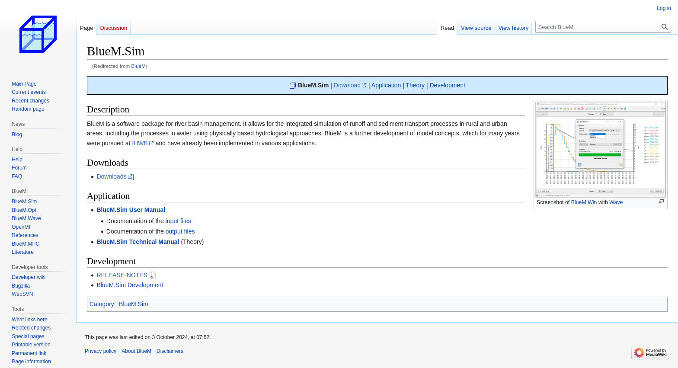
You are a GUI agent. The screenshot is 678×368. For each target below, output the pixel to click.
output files (180, 231)
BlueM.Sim (313, 85)
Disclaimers (170, 351)
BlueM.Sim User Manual (130, 209)
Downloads (111, 176)
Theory (415, 85)
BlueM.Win (584, 202)
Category (102, 304)
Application (386, 85)
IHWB (140, 143)
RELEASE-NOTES (121, 275)
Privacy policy (100, 351)
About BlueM (136, 351)
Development (447, 85)
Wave (616, 202)
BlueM (138, 66)
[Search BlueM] (603, 27)
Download (347, 85)
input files (178, 221)
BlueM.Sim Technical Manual (137, 241)
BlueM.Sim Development (129, 285)
